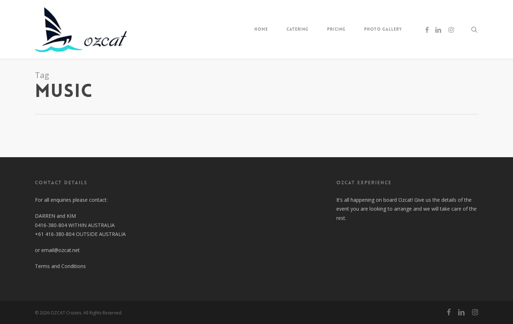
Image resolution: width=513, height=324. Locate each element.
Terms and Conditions (60, 266)
